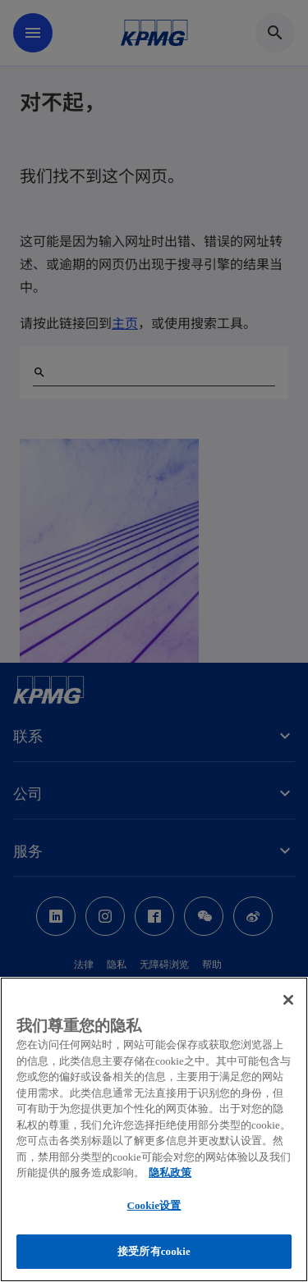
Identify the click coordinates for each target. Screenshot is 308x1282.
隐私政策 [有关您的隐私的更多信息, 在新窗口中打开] (170, 1172)
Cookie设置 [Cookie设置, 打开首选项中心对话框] (153, 1205)
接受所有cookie (154, 1251)
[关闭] (288, 1000)
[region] (154, 1129)
